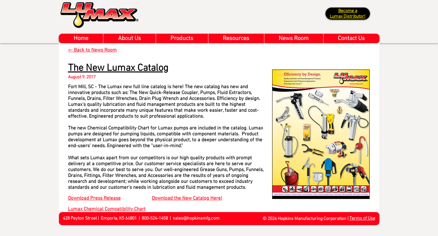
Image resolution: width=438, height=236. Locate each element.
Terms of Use (362, 218)
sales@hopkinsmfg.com (196, 218)
